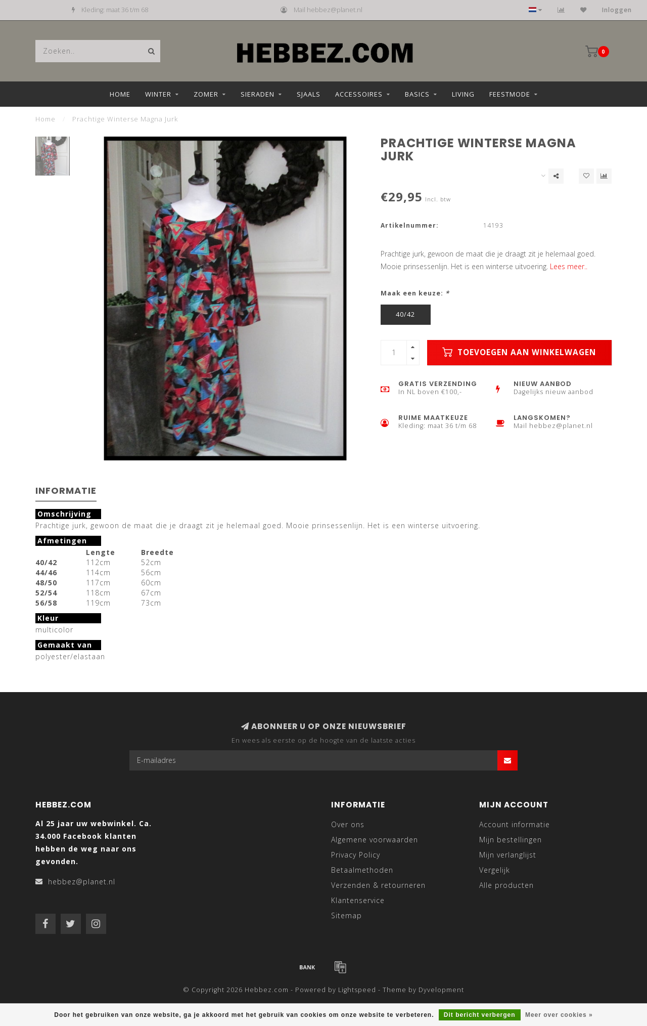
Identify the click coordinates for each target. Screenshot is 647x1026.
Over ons (347, 824)
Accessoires (359, 94)
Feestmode (509, 94)
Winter (158, 94)
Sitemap (346, 915)
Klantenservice (358, 900)
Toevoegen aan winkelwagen (519, 352)
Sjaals (308, 94)
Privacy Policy (355, 855)
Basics (417, 94)
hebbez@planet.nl (81, 881)
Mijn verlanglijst (507, 855)
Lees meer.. (568, 266)
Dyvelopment (441, 990)
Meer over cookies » (559, 1014)
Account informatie (514, 824)
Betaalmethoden (362, 870)
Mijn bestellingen (510, 839)
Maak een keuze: (415, 293)
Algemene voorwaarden (374, 839)
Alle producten (506, 885)
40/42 (405, 314)
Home (120, 94)
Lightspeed (357, 990)
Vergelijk (494, 870)
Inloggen (617, 10)
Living (463, 94)
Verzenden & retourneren (378, 885)
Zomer (206, 94)
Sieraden (257, 94)
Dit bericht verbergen (480, 1014)
